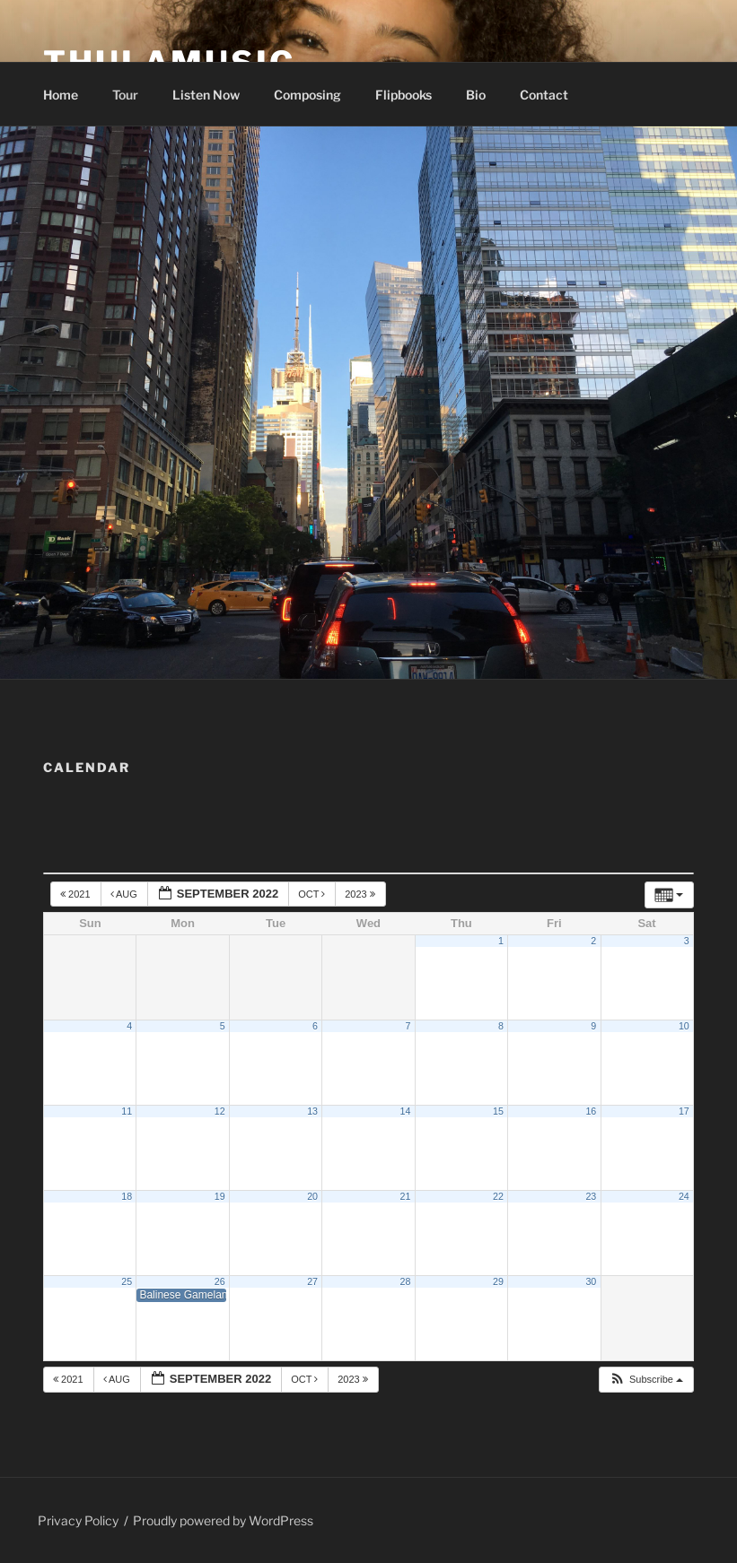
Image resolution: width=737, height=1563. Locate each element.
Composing (307, 94)
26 (220, 1281)
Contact (544, 94)
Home (60, 94)
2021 (76, 894)
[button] (646, 1380)
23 (590, 1196)
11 (126, 1111)
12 (220, 1111)
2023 (361, 894)
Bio (476, 94)
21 (405, 1196)
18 (126, 1196)
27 (312, 1281)
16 (590, 1111)
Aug (125, 894)
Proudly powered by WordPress (223, 1520)
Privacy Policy (78, 1520)
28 (405, 1281)
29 (498, 1281)
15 (498, 1111)
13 (312, 1111)
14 (405, 1111)
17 (684, 1111)
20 (312, 1196)
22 (498, 1196)
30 (590, 1281)
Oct (313, 894)
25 (126, 1281)
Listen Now (206, 94)
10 (684, 1025)
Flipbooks (403, 94)
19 (220, 1196)
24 (684, 1196)
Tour (125, 94)
